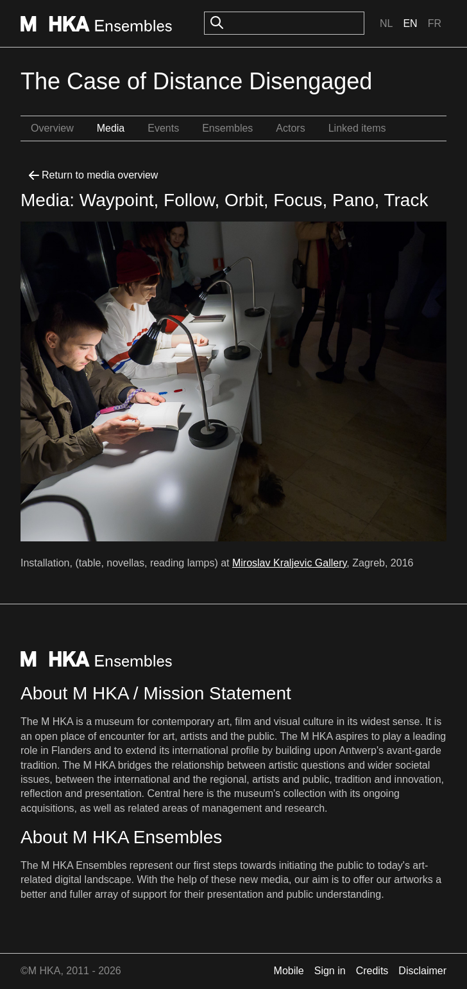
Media (111, 128)
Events (163, 128)
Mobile (289, 970)
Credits (372, 970)
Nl (386, 23)
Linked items (357, 128)
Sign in (330, 970)
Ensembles (227, 128)
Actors (290, 128)
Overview (52, 128)
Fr (434, 23)
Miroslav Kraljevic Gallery (289, 562)
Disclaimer (422, 970)
